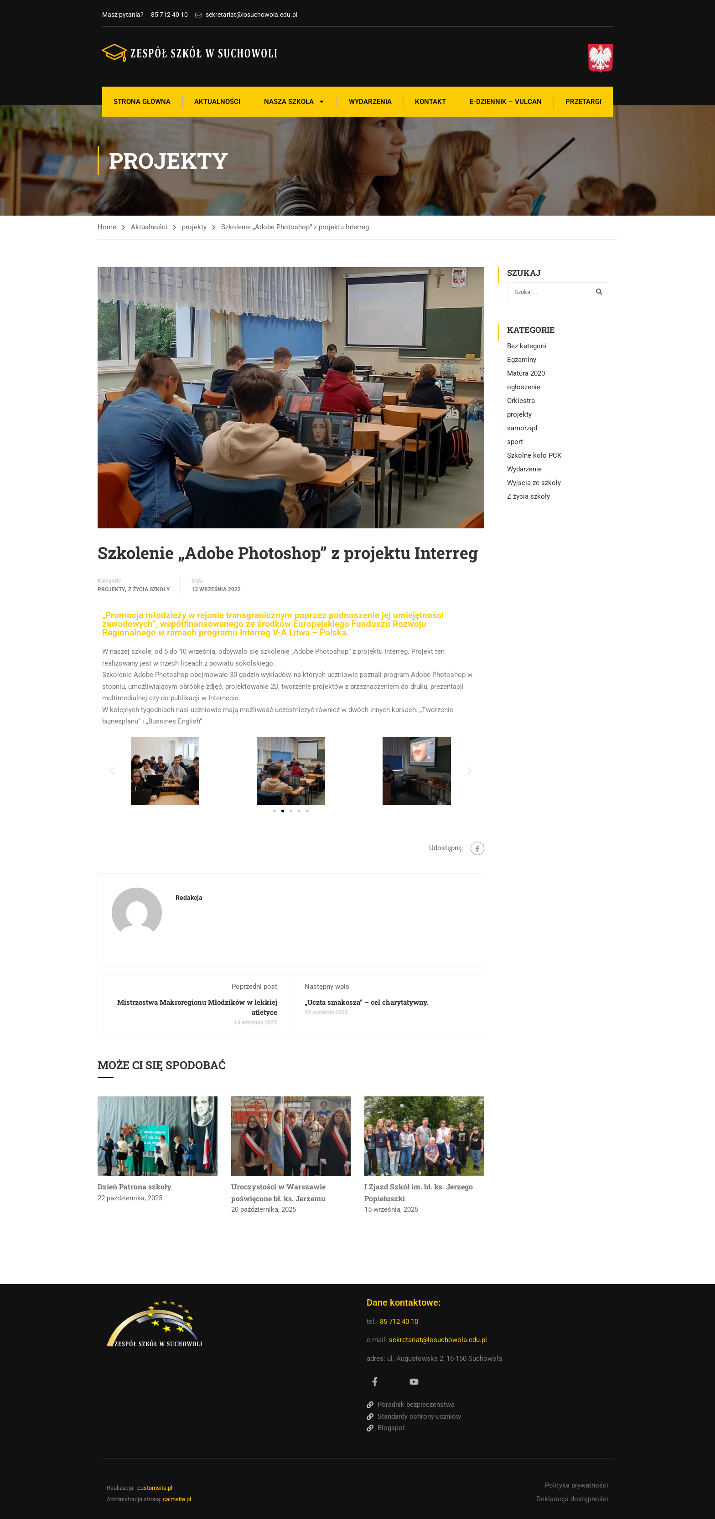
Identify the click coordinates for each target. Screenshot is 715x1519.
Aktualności (217, 102)
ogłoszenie (523, 387)
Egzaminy (521, 360)
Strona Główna (142, 102)
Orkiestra (521, 401)
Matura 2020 (526, 373)
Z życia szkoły (149, 589)
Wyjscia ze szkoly (534, 483)
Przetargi (583, 102)
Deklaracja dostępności (572, 1498)
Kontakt (430, 102)
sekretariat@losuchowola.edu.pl (438, 1340)
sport (515, 442)
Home (107, 227)
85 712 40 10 (400, 1322)
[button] (112, 770)
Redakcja (189, 897)
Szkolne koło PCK (534, 455)
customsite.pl (154, 1487)
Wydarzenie (524, 469)
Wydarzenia (370, 102)
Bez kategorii (527, 346)
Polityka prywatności (576, 1485)
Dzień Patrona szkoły (134, 1186)
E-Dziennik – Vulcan (506, 102)
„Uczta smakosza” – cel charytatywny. (367, 1002)
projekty (194, 227)
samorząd (522, 428)
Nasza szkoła (294, 101)
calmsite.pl (177, 1499)
